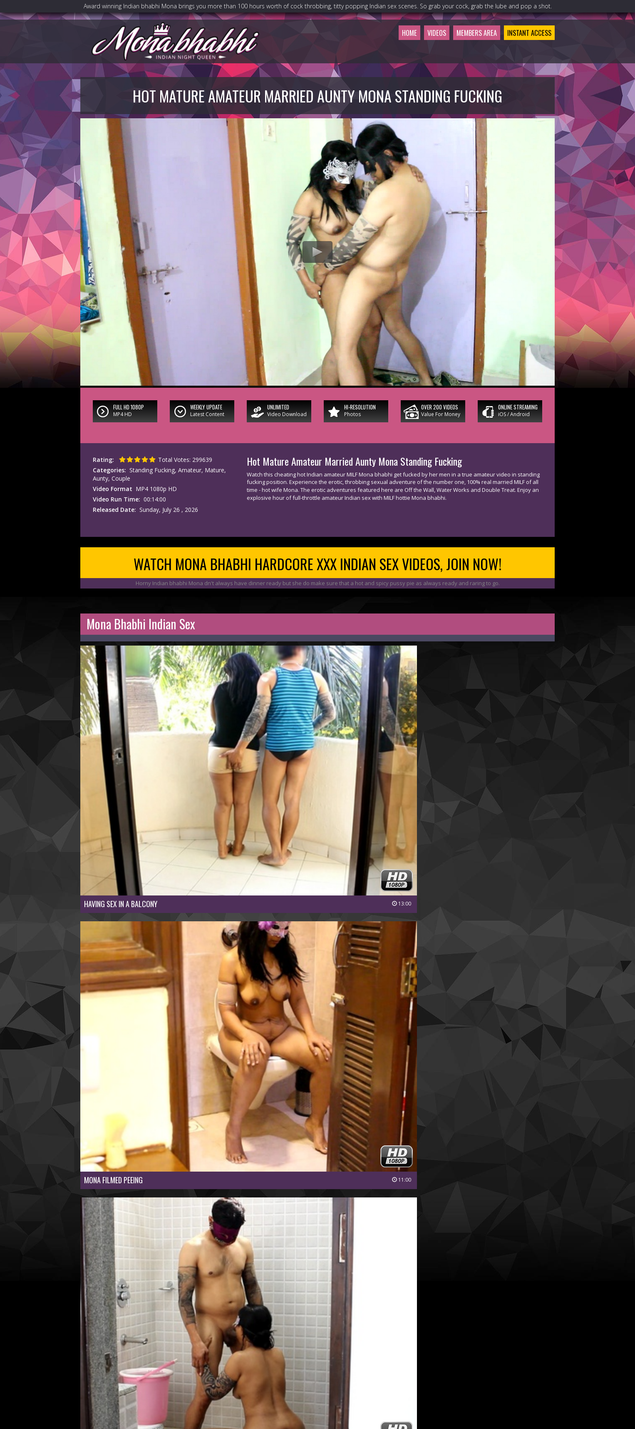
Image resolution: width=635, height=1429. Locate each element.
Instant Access (525, 51)
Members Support (352, 1367)
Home (387, 51)
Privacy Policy (287, 1379)
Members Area (463, 51)
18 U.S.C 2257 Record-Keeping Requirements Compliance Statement (317, 1390)
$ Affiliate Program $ (411, 1367)
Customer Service (297, 1367)
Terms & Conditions (339, 1379)
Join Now (255, 1367)
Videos (418, 51)
